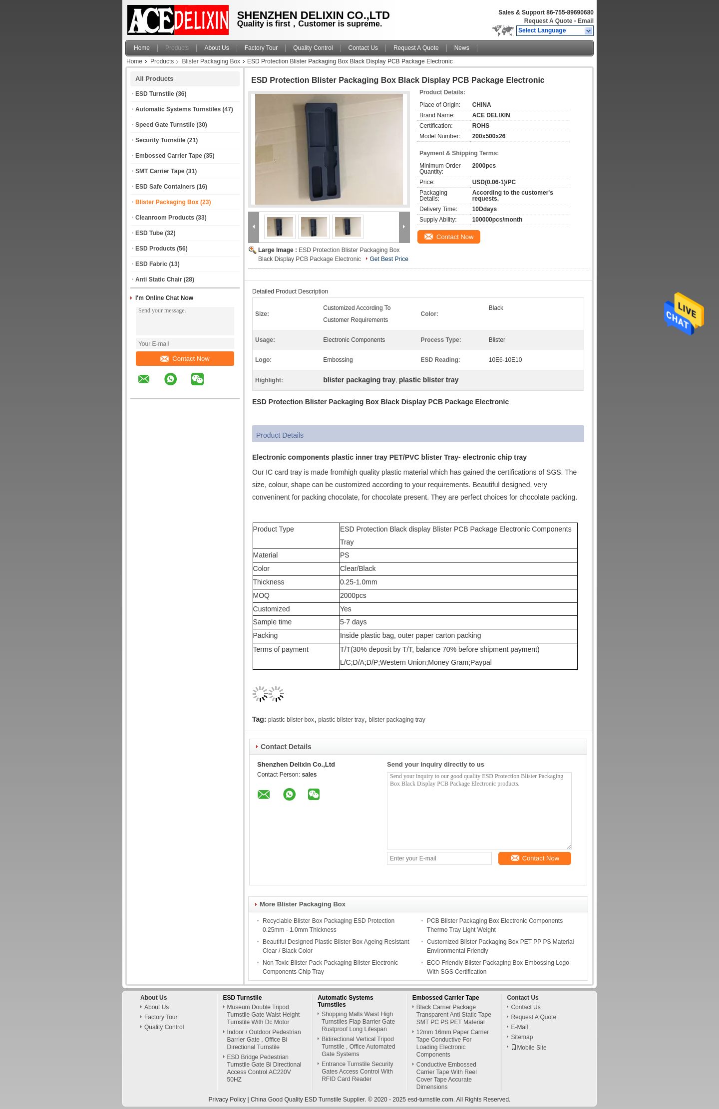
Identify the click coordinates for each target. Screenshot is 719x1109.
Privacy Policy (227, 1099)
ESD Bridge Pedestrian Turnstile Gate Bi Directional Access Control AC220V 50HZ (264, 1068)
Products (177, 47)
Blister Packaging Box (211, 61)
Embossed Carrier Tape (168, 155)
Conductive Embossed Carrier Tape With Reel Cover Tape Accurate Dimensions (446, 1076)
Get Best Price (388, 259)
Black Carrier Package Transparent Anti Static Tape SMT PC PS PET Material (453, 1015)
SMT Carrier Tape (159, 171)
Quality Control (313, 47)
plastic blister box (291, 719)
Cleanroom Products (164, 217)
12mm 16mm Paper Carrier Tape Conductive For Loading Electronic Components (452, 1043)
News (461, 47)
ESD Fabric (151, 264)
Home (142, 47)
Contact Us (363, 47)
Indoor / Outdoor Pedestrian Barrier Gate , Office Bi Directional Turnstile (264, 1040)
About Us (216, 47)
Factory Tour (261, 47)
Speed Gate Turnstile (165, 124)
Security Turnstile (160, 140)
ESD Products (155, 248)
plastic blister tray (341, 719)
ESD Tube (149, 233)
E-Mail (519, 1027)
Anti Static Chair (158, 279)
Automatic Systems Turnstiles (178, 109)
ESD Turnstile (154, 93)
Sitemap (522, 1037)
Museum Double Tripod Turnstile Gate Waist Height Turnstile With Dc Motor (263, 1015)
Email (586, 20)
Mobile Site (528, 1047)
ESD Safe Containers (165, 186)
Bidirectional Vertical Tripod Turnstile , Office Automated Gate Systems (358, 1047)
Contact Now (184, 358)
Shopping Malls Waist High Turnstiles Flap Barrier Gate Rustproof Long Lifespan (358, 1022)
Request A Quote (548, 20)
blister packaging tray (396, 719)
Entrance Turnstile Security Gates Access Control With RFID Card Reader (357, 1072)
